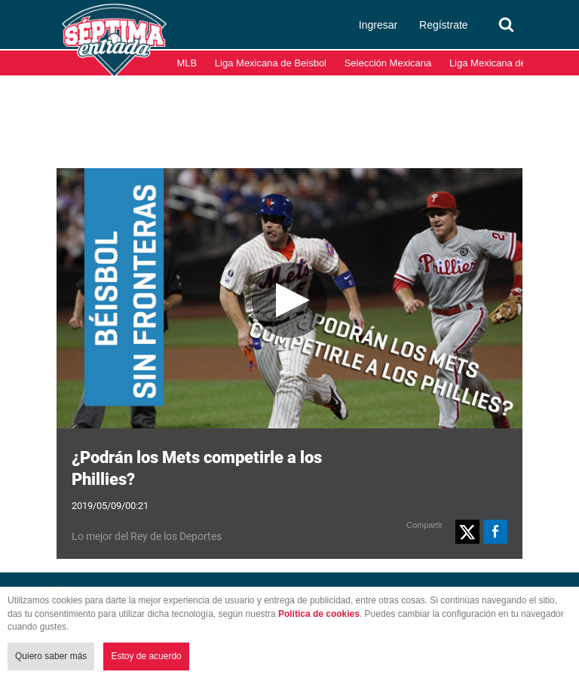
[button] (467, 532)
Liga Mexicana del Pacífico (507, 63)
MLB (187, 63)
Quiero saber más (51, 656)
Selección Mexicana (388, 63)
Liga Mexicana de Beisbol (270, 63)
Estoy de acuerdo (146, 656)
